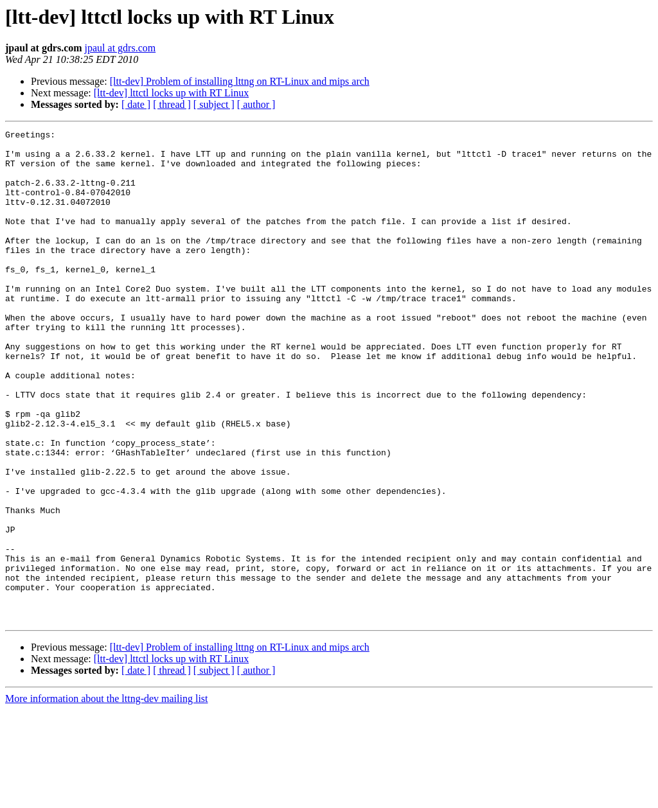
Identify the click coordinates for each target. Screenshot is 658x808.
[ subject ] (214, 104)
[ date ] (135, 104)
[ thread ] (172, 104)
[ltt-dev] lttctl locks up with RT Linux (171, 92)
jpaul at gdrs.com (120, 47)
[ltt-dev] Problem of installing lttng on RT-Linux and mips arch (239, 81)
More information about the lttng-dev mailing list (106, 796)
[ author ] (256, 104)
